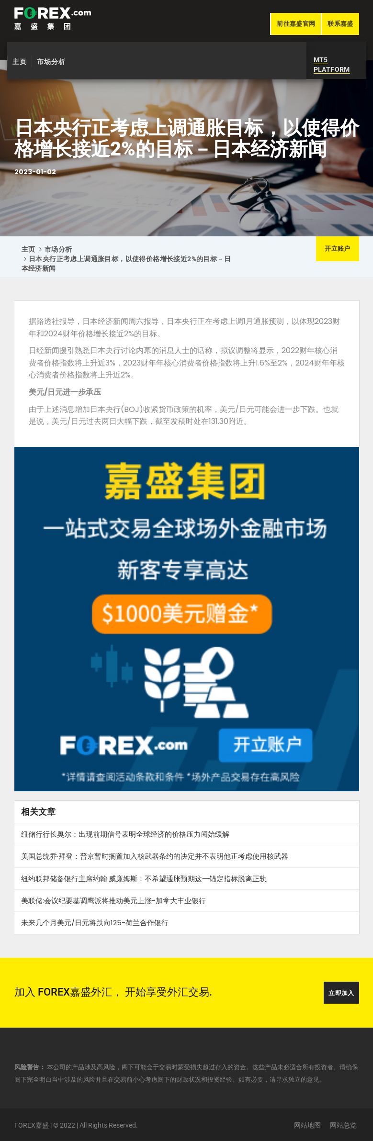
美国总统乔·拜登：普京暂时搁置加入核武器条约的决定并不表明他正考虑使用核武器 (154, 856)
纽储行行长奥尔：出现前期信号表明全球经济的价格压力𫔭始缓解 (125, 834)
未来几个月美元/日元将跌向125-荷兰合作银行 (95, 923)
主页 (19, 62)
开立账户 (337, 248)
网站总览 (343, 1125)
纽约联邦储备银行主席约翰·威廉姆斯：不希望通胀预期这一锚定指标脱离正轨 (144, 879)
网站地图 (307, 1125)
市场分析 (51, 62)
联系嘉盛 (340, 23)
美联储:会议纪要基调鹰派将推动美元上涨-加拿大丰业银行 (113, 901)
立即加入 (341, 993)
